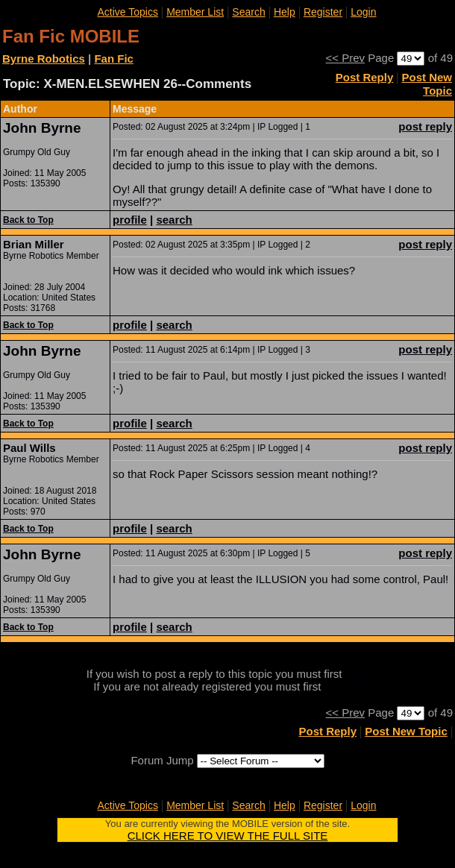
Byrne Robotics (43, 58)
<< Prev (345, 57)
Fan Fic (114, 58)
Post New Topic (426, 84)
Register (323, 12)
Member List (195, 12)
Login (363, 12)
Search (248, 12)
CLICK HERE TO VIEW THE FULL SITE (228, 835)
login (357, 673)
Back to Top (28, 220)
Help (284, 12)
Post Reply (365, 77)
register (343, 686)
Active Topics (127, 12)
